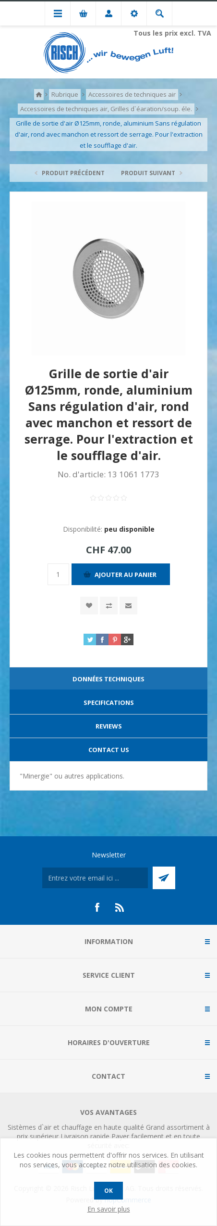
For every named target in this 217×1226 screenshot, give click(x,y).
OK (108, 1191)
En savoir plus (108, 1208)
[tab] (108, 679)
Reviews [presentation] (109, 726)
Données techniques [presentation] (108, 679)
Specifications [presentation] (109, 702)
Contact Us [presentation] (108, 749)
